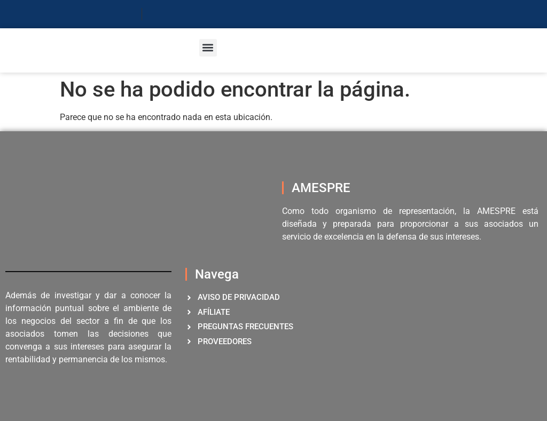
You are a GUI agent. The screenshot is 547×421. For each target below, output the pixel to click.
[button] (208, 48)
